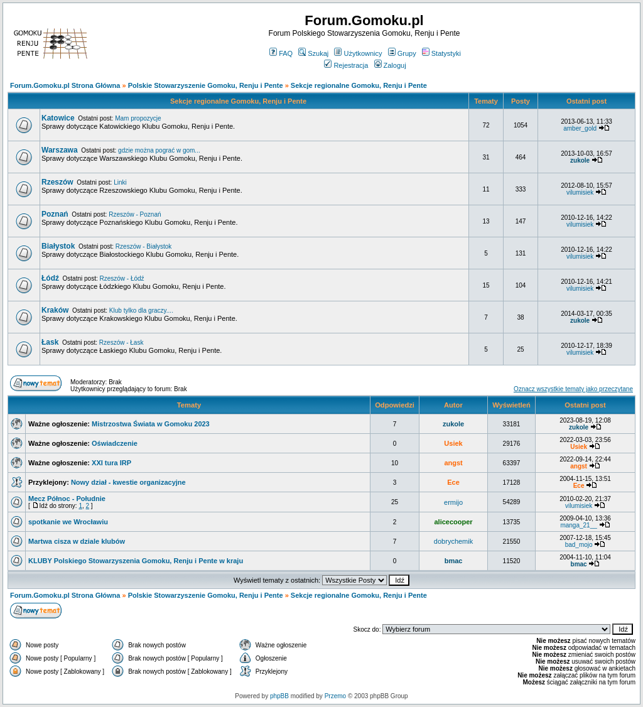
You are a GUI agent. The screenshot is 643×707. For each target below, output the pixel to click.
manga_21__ (578, 525)
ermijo (453, 502)
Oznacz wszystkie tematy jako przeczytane (573, 389)
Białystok (58, 246)
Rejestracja (346, 65)
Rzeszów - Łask (121, 342)
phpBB (279, 696)
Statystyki (441, 53)
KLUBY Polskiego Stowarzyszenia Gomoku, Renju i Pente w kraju (135, 560)
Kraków (54, 310)
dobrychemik (453, 541)
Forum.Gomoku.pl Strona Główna (65, 85)
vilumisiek (579, 192)
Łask (49, 342)
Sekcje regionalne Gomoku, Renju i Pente (359, 85)
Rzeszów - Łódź (121, 278)
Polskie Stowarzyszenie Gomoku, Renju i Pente (205, 85)
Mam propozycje (138, 118)
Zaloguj (390, 65)
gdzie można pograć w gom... (159, 150)
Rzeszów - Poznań (135, 214)
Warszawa (59, 150)
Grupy (402, 53)
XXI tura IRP (111, 463)
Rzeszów (57, 182)
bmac (454, 560)
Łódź (50, 278)
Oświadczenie (115, 443)
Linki (120, 182)
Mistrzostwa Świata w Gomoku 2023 (151, 424)
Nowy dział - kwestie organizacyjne (128, 482)
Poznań (54, 214)
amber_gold (580, 128)
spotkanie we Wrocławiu (68, 522)
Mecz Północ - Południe (66, 498)
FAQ (281, 53)
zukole (580, 160)
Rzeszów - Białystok (143, 246)
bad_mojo (579, 544)
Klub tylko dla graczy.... (141, 310)
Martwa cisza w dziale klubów (76, 541)
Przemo (335, 696)
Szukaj (313, 53)
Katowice (58, 118)
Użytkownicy (358, 53)
